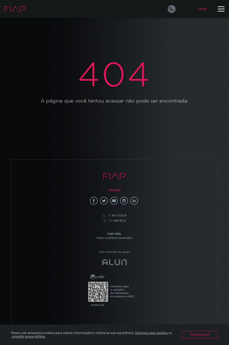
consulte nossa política (28, 336)
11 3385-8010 (114, 221)
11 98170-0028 (114, 215)
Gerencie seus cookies (151, 333)
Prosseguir (200, 334)
